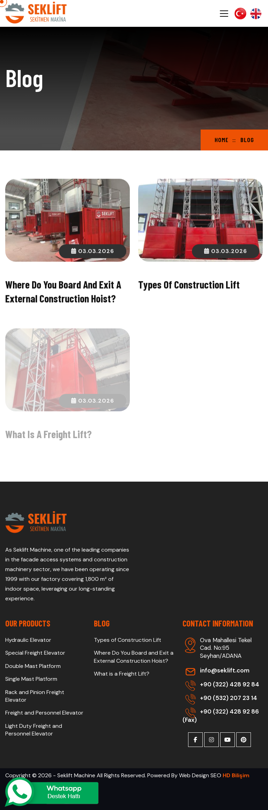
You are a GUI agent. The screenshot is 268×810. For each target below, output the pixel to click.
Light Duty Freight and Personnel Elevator (33, 729)
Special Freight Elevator (35, 652)
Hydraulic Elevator (28, 640)
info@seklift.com (217, 670)
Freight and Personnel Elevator (44, 712)
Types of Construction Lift (189, 285)
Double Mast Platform (33, 666)
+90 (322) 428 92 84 (222, 684)
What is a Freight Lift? (48, 435)
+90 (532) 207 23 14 (221, 698)
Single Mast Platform (31, 679)
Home (222, 139)
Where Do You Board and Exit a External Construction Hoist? (133, 656)
